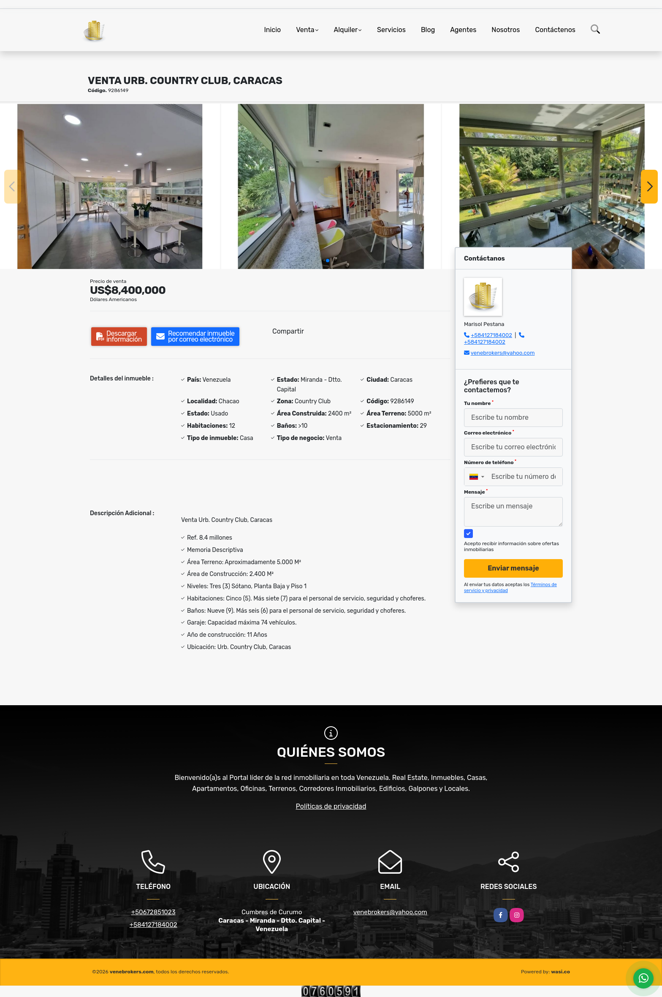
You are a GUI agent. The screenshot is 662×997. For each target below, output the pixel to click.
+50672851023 (153, 912)
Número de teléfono (490, 462)
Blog (428, 30)
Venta (305, 30)
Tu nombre (479, 403)
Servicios (391, 30)
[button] (327, 260)
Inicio (272, 30)
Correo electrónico (489, 432)
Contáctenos (555, 30)
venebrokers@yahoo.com (503, 353)
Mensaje (476, 492)
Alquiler (346, 30)
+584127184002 (491, 335)
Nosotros (505, 30)
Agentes (463, 30)
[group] (110, 186)
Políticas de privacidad (331, 806)
